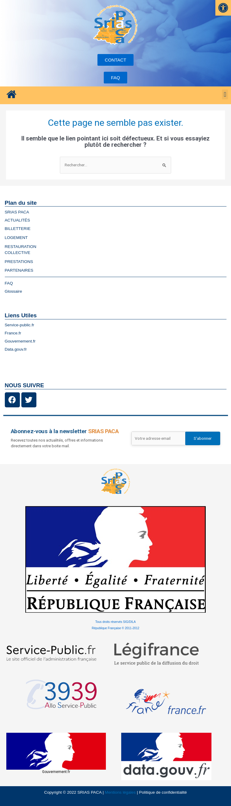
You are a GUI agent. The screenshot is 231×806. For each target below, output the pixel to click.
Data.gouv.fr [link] (16, 349)
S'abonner (203, 438)
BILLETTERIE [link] (19, 229)
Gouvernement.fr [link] (20, 341)
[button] (225, 94)
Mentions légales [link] (120, 792)
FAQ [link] (9, 283)
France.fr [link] (13, 333)
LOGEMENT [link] (18, 238)
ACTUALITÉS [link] (17, 220)
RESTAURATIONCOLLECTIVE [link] (22, 249)
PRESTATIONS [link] (20, 262)
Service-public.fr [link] (19, 325)
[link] (223, 8)
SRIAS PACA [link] (17, 212)
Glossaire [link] (13, 291)
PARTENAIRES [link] (19, 270)
